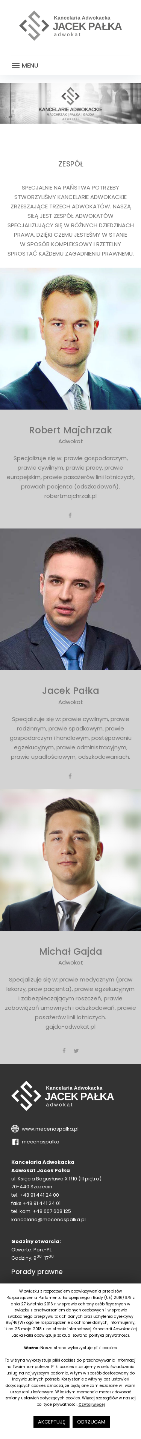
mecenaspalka (39, 1141)
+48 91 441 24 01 (42, 1203)
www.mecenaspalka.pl (49, 1128)
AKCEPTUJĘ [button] (51, 1421)
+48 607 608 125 (52, 1211)
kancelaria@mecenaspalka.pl (48, 1219)
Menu (24, 65)
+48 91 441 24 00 (39, 1195)
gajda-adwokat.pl (70, 1027)
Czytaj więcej (92, 1404)
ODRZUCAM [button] (91, 1421)
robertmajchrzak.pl (70, 496)
